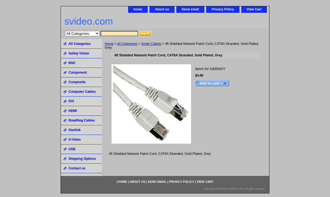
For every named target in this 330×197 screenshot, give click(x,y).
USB (72, 149)
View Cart (254, 9)
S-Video (75, 139)
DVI (71, 101)
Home (109, 44)
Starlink (75, 130)
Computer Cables (82, 92)
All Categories (127, 44)
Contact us (77, 168)
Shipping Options (82, 159)
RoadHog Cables (82, 120)
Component (78, 72)
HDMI (73, 111)
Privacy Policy (223, 9)
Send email (190, 9)
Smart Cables (151, 44)
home (137, 9)
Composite (77, 82)
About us (162, 9)
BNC (72, 63)
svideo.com (88, 21)
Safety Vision (79, 53)
